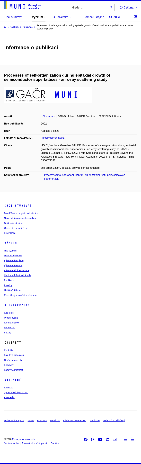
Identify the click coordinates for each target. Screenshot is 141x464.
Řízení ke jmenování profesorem (20, 295)
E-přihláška (10, 233)
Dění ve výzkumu (13, 255)
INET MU (42, 420)
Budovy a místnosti (13, 370)
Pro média (9, 397)
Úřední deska (11, 317)
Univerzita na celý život (15, 228)
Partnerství (9, 327)
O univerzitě (17, 305)
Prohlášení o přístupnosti (34, 443)
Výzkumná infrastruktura (16, 270)
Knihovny (9, 365)
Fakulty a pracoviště (14, 355)
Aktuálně (12, 380)
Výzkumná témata (13, 265)
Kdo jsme (9, 313)
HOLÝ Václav (48, 116)
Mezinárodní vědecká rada (17, 275)
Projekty (8, 285)
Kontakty (8, 350)
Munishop (95, 420)
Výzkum (10, 243)
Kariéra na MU (11, 322)
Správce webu (11, 443)
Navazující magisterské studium (20, 218)
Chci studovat (18, 205)
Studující (115, 17)
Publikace (9, 280)
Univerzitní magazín (14, 420)
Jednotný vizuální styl (114, 420)
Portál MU (55, 420)
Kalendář (8, 387)
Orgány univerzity (13, 360)
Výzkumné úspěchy (14, 260)
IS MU (31, 420)
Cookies (55, 443)
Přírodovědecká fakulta (52, 137)
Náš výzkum (10, 250)
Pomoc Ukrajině (93, 17)
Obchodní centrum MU (74, 420)
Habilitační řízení (12, 290)
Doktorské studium (13, 223)
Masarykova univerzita (23, 439)
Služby (7, 332)
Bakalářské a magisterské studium (21, 213)
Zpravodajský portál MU (16, 392)
